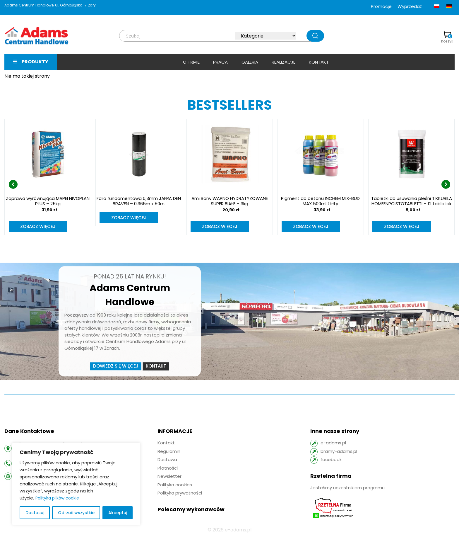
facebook (331, 460)
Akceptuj (117, 513)
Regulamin (168, 452)
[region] (76, 484)
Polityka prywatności (179, 493)
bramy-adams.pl (339, 452)
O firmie (191, 62)
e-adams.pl (333, 443)
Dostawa (167, 460)
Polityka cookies (174, 485)
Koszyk (447, 37)
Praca (220, 62)
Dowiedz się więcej (115, 367)
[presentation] (13, 185)
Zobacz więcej (38, 227)
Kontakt (319, 62)
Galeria (250, 62)
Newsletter (169, 477)
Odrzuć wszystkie (76, 513)
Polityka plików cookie (57, 498)
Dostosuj (34, 513)
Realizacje (283, 62)
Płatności (167, 468)
